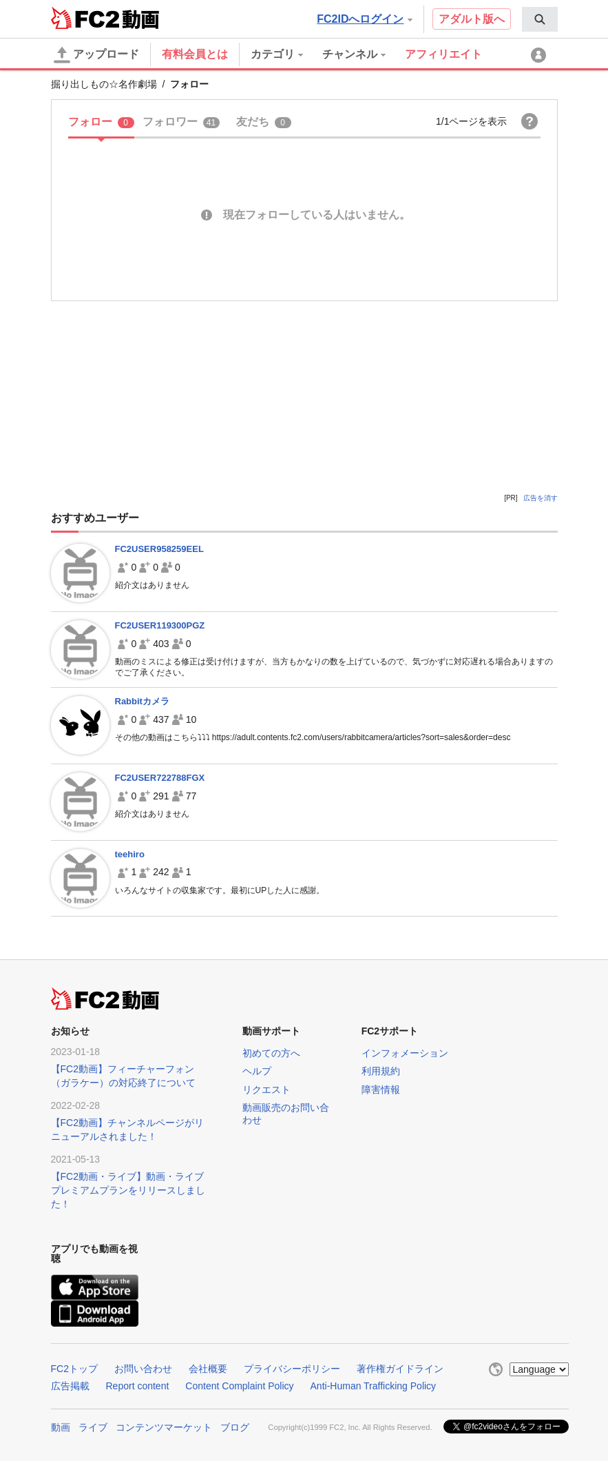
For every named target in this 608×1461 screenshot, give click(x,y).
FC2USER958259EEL (159, 549)
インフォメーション (404, 1053)
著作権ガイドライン (400, 1368)
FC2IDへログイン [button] (364, 19)
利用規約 (380, 1070)
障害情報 (380, 1089)
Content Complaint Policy (239, 1385)
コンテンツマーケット (164, 1427)
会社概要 (208, 1368)
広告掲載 (70, 1385)
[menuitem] (540, 19)
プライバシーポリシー (292, 1368)
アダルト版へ (472, 19)
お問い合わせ (143, 1368)
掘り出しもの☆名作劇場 (104, 84)
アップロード (96, 55)
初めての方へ (271, 1053)
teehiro (130, 854)
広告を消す (540, 498)
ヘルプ (256, 1070)
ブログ (234, 1427)
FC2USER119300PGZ (160, 625)
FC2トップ (74, 1368)
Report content (137, 1385)
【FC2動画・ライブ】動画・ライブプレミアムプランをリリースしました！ (128, 1190)
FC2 (85, 18)
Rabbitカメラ (142, 701)
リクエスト (266, 1089)
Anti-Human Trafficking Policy (374, 1385)
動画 (60, 1427)
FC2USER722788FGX (160, 778)
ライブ (92, 1427)
